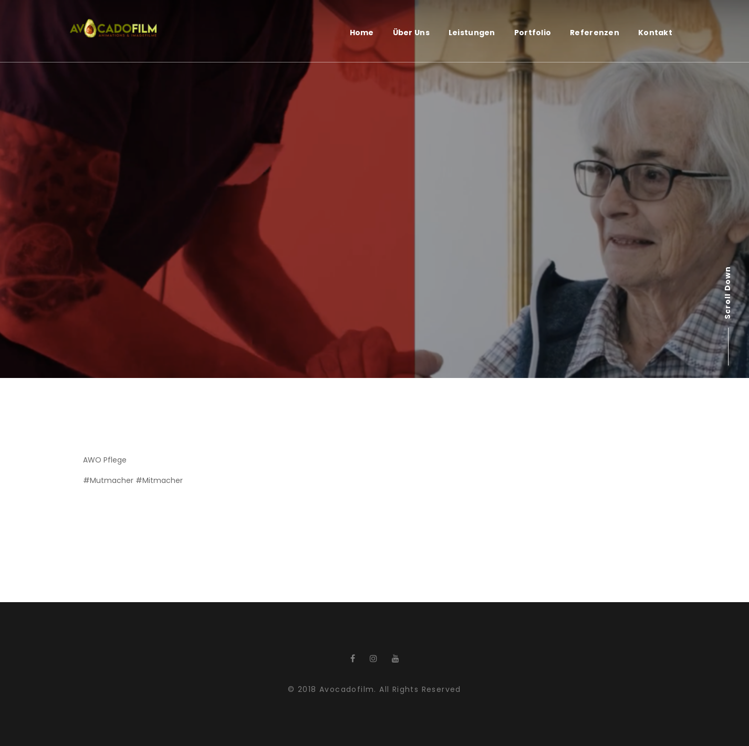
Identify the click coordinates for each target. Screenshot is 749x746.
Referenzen (594, 32)
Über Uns (411, 32)
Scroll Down (727, 292)
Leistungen (472, 32)
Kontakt (655, 32)
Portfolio (533, 32)
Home (362, 32)
